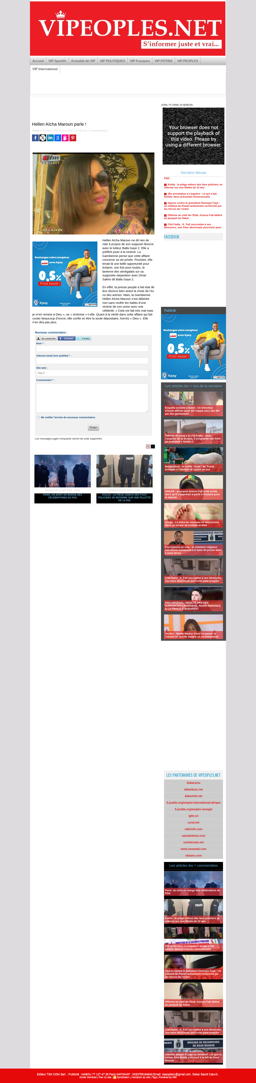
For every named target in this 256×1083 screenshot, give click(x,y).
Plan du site (105, 1077)
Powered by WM (168, 1077)
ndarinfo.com (193, 829)
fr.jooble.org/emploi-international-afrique (194, 802)
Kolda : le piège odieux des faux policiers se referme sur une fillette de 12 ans (124, 497)
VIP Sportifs (57, 61)
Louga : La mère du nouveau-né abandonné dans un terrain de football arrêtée (192, 524)
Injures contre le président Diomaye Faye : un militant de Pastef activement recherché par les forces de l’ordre (193, 207)
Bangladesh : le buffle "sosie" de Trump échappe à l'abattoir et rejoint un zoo (189, 468)
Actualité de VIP (83, 61)
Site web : (41, 368)
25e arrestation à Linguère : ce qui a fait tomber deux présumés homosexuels (190, 197)
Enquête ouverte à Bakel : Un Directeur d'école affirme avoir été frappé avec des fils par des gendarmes (192, 410)
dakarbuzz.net (193, 789)
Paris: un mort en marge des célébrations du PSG (62, 496)
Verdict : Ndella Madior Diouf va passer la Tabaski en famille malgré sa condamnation (192, 635)
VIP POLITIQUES (112, 61)
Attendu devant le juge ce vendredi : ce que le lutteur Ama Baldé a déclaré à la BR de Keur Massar (193, 1057)
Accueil (38, 61)
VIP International (45, 69)
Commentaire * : (45, 380)
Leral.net (193, 822)
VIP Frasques (140, 61)
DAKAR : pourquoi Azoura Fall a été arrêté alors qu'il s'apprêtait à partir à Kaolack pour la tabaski (192, 494)
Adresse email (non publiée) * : (53, 355)
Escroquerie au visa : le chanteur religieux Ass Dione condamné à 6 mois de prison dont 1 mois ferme (193, 550)
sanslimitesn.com (193, 835)
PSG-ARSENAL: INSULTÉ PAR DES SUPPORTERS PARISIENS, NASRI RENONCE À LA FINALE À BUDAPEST (193, 605)
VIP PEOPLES (187, 61)
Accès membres (88, 1077)
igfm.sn (194, 815)
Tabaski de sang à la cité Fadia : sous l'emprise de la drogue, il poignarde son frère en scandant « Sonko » (193, 438)
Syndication (123, 1077)
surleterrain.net (193, 842)
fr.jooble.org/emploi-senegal (193, 809)
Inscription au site (140, 1077)
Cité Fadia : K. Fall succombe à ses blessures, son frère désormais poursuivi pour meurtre (192, 229)
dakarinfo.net (193, 796)
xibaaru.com (193, 855)
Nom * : (40, 343)
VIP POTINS (164, 61)
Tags (154, 1077)
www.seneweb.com (193, 849)
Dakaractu (193, 782)
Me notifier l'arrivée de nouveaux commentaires (68, 417)
